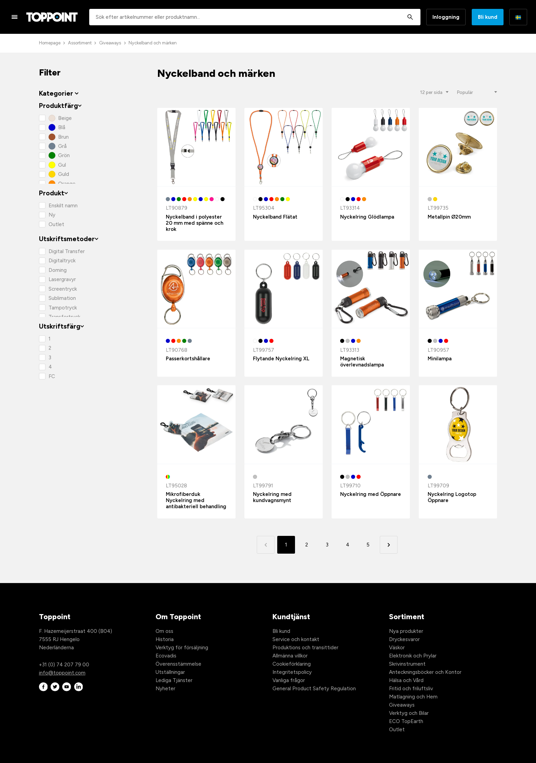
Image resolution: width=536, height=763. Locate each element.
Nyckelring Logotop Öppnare (452, 497)
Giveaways (110, 42)
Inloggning (445, 17)
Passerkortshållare (188, 359)
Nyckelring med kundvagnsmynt (272, 497)
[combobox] (254, 17)
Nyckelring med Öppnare (370, 494)
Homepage (50, 42)
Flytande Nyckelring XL (281, 359)
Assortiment (80, 42)
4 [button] (347, 545)
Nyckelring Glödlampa (367, 217)
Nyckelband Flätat (275, 217)
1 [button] (286, 545)
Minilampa (440, 359)
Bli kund (487, 17)
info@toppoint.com (62, 673)
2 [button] (306, 545)
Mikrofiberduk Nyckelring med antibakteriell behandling (196, 500)
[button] (388, 544)
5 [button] (368, 545)
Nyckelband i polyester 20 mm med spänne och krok (194, 223)
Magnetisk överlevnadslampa (362, 362)
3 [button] (327, 545)
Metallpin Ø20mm (449, 217)
